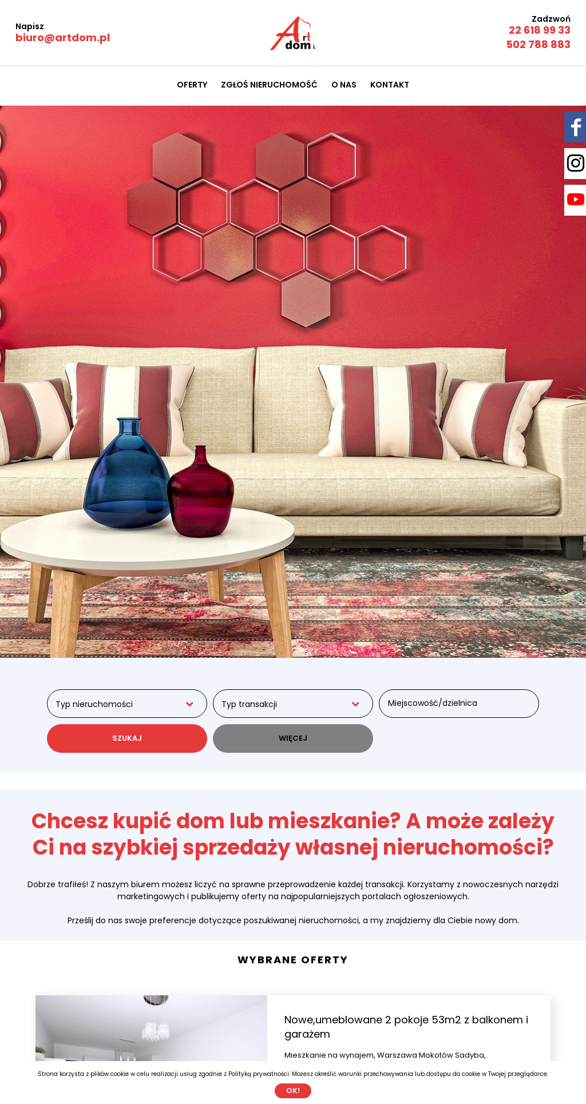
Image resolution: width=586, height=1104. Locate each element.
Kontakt (389, 84)
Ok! (293, 1090)
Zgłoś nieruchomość (269, 84)
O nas (344, 84)
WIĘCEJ (293, 738)
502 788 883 (538, 44)
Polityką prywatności (258, 1074)
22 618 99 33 (540, 30)
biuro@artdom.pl (62, 37)
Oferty (192, 84)
